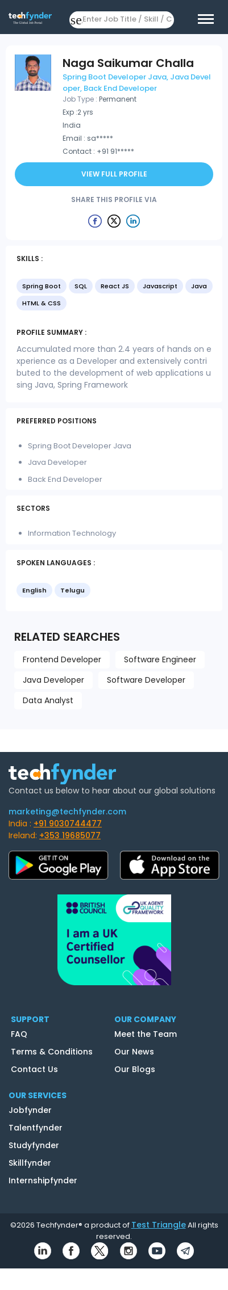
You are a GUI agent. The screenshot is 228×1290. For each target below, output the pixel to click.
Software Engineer (160, 659)
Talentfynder (36, 1127)
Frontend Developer (62, 659)
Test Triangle (158, 1224)
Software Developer (146, 680)
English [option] (34, 590)
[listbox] (114, 296)
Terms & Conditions (52, 1051)
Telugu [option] (72, 590)
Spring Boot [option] (41, 286)
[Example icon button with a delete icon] (95, 221)
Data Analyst (48, 700)
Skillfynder (30, 1163)
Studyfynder (34, 1145)
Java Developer (53, 680)
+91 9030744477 (68, 823)
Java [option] (199, 286)
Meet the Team (145, 1034)
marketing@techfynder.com (67, 811)
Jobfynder (30, 1110)
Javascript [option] (160, 286)
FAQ (19, 1034)
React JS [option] (115, 286)
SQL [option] (81, 286)
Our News (134, 1051)
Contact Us (34, 1069)
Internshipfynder (43, 1180)
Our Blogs (134, 1069)
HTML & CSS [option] (41, 303)
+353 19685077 (70, 835)
